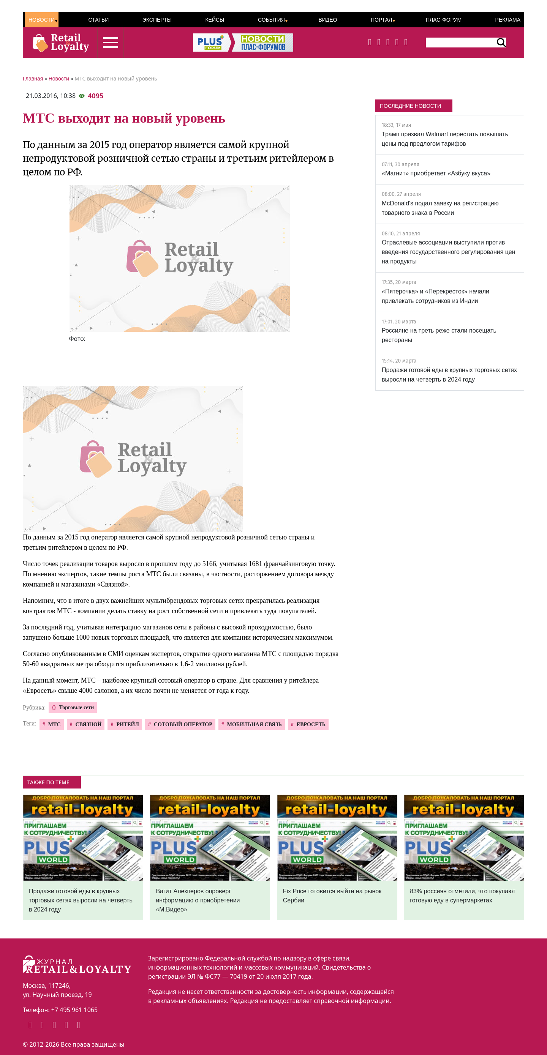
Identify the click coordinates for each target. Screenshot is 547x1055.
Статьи (98, 20)
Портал (381, 20)
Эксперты (157, 20)
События (271, 20)
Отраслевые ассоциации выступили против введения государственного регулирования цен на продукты (448, 252)
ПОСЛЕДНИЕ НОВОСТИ (410, 106)
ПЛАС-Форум (444, 20)
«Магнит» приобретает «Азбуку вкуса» (436, 173)
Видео (327, 20)
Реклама (507, 20)
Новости (41, 20)
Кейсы (214, 20)
